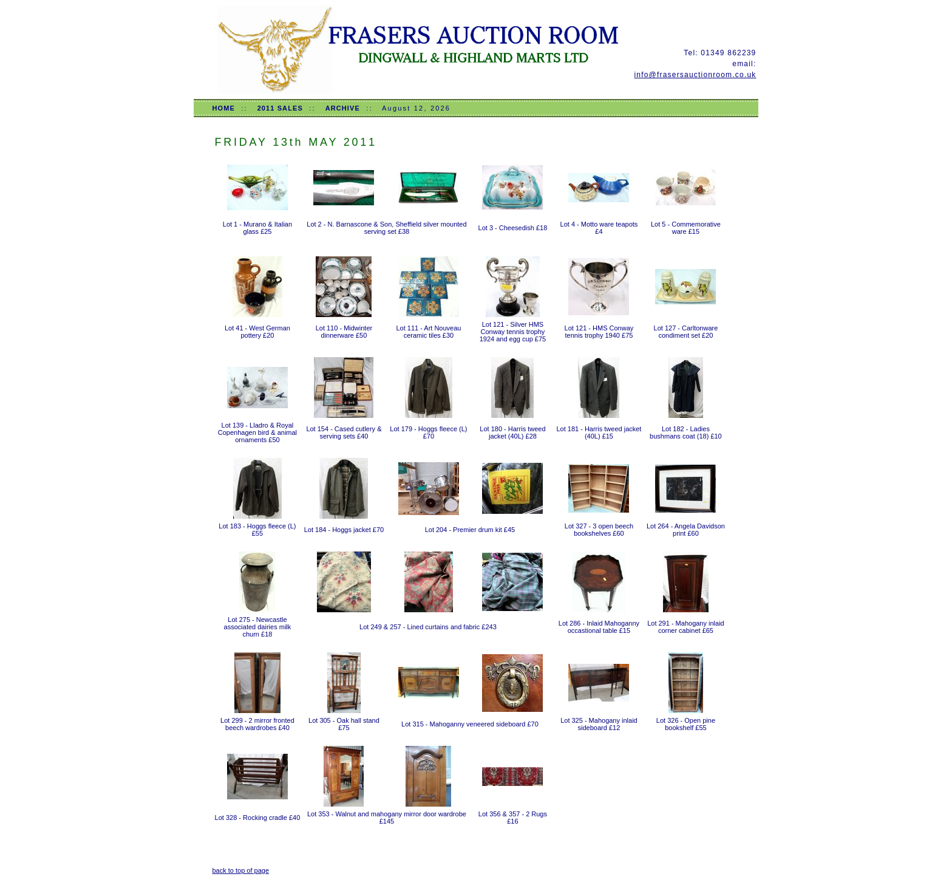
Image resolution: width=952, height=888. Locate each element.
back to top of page (240, 870)
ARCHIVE (342, 108)
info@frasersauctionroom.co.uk (695, 74)
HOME (223, 108)
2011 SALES (280, 108)
